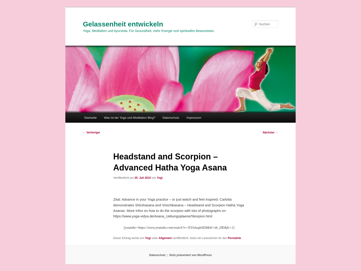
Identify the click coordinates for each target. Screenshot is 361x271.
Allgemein (165, 238)
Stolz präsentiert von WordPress (190, 255)
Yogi (160, 177)
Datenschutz (171, 117)
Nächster (270, 132)
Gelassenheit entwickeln (123, 24)
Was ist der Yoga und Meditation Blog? (129, 117)
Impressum (193, 117)
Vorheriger (91, 132)
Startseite (90, 117)
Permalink (234, 238)
